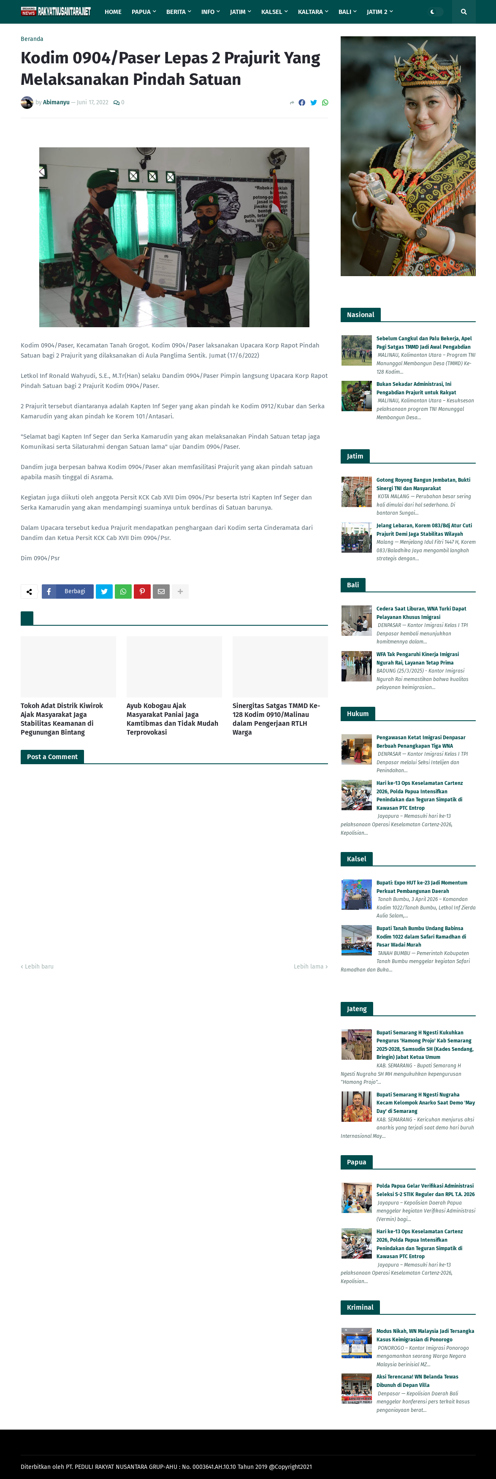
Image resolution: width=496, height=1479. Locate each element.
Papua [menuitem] (141, 12)
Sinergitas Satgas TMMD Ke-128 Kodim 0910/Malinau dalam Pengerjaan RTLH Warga (276, 719)
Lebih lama (309, 966)
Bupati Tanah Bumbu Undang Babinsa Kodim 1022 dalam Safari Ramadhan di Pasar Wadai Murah (421, 936)
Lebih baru (39, 966)
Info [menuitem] (207, 12)
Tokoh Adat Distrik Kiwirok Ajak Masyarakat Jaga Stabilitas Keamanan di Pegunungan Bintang (62, 719)
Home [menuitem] (113, 12)
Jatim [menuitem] (238, 12)
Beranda (32, 39)
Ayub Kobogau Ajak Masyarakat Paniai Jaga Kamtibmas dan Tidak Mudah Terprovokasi (172, 719)
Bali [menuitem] (345, 12)
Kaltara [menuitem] (310, 12)
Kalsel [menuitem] (271, 12)
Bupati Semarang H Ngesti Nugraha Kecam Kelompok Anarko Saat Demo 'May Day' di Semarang (426, 1103)
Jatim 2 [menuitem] (377, 12)
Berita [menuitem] (176, 12)
